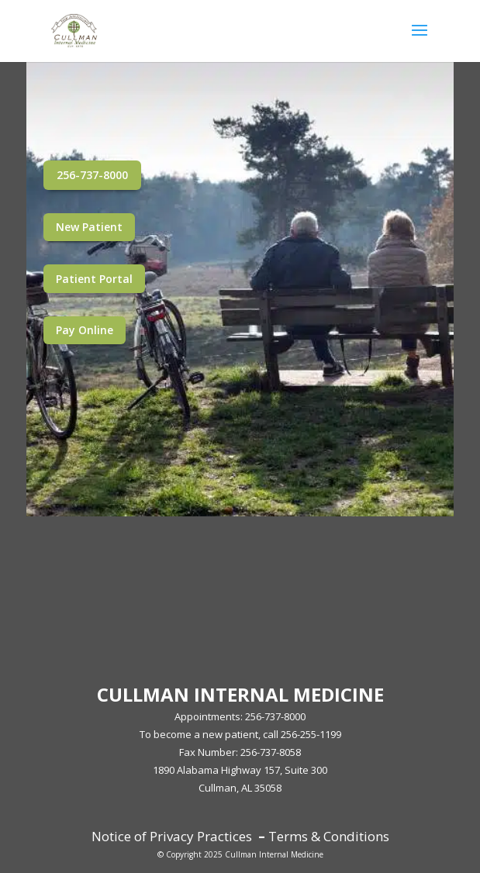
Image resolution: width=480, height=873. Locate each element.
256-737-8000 (92, 174)
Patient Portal (94, 278)
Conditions (354, 836)
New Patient (89, 226)
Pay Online (84, 330)
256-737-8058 (270, 752)
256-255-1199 (311, 734)
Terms (288, 836)
